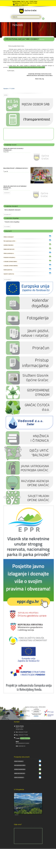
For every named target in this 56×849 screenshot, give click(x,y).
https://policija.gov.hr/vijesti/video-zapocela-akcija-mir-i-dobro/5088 (27, 67)
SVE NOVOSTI (7, 192)
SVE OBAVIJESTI (7, 214)
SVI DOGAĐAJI (7, 226)
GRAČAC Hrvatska (28, 134)
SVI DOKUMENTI (7, 279)
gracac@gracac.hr (23, 5)
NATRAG (5, 95)
